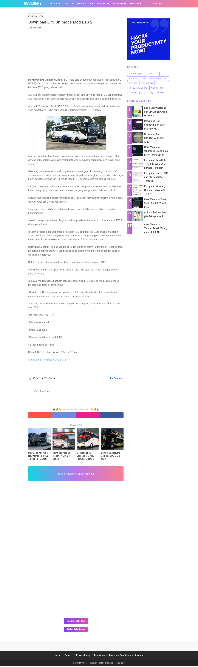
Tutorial (53, 4)
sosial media (135, 78)
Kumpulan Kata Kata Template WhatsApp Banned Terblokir (155, 164)
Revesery (33, 3)
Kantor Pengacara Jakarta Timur (111, 664)
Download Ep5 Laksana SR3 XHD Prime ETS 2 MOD (85, 456)
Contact (66, 656)
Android (155, 88)
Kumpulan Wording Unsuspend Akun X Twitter (154, 190)
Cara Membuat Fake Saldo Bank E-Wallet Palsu (155, 203)
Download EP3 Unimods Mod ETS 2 (47, 360)
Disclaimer (100, 656)
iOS (147, 93)
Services (134, 4)
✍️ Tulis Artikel (154, 4)
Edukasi (149, 74)
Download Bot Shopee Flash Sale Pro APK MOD (154, 125)
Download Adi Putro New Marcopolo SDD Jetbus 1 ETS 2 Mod (38, 456)
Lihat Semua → (116, 379)
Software (118, 4)
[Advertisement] (76, 54)
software (133, 93)
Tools (67, 4)
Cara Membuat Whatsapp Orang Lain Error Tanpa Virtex (156, 151)
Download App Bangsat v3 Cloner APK (154, 138)
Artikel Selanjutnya (76, 630)
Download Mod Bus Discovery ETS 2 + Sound (62, 456)
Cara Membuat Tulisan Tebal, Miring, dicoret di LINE (156, 228)
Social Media (84, 4)
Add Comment (34, 28)
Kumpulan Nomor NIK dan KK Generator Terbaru (156, 177)
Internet (102, 4)
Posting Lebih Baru (76, 622)
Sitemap (143, 656)
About (53, 656)
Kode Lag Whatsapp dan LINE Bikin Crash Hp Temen (155, 111)
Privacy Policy (82, 656)
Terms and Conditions (122, 656)
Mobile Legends (136, 88)
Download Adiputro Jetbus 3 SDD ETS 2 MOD (110, 456)
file (157, 93)
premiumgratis (156, 78)
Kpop (131, 83)
